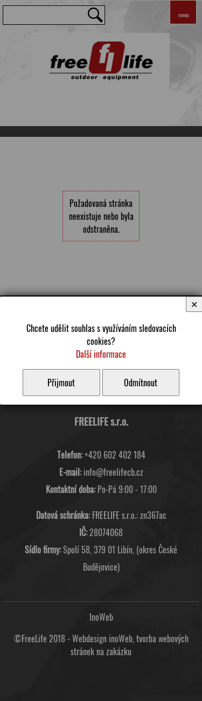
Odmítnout (140, 382)
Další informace (101, 354)
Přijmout (61, 382)
